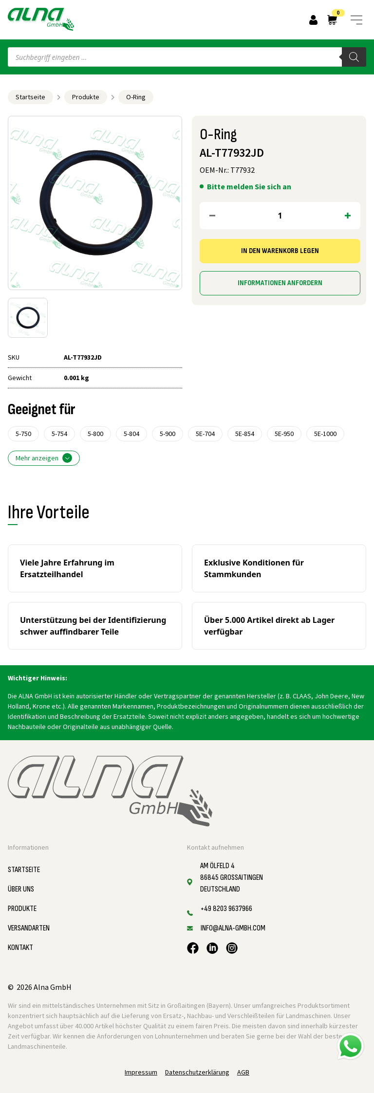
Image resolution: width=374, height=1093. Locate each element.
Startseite (30, 96)
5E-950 (284, 433)
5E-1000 (325, 433)
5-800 (95, 433)
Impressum (141, 1072)
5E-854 (244, 433)
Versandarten (29, 928)
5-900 (167, 433)
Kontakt (20, 947)
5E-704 (205, 433)
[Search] (354, 57)
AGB (243, 1072)
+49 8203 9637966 (226, 908)
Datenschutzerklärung (197, 1072)
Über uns (21, 889)
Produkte (85, 96)
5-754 (59, 433)
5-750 (23, 433)
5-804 (131, 433)
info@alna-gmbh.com (233, 928)
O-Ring (136, 96)
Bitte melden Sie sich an (249, 186)
